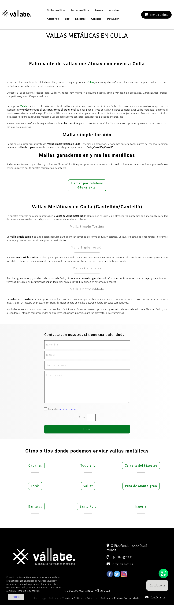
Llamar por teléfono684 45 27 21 (87, 185)
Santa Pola (88, 506)
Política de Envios (111, 598)
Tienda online (156, 14)
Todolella (88, 465)
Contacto (96, 18)
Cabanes (35, 465)
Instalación (113, 18)
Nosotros (80, 18)
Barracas (35, 506)
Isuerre (141, 506)
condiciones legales (68, 409)
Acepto (16, 597)
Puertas (99, 10)
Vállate (90, 82)
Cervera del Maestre (141, 465)
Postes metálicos (80, 10)
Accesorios (53, 18)
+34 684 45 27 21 (120, 557)
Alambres (114, 10)
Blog (66, 18)
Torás (35, 486)
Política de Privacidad (86, 598)
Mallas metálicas (56, 10)
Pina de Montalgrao (141, 486)
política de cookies (30, 591)
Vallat (88, 486)
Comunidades (132, 598)
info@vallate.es (120, 564)
